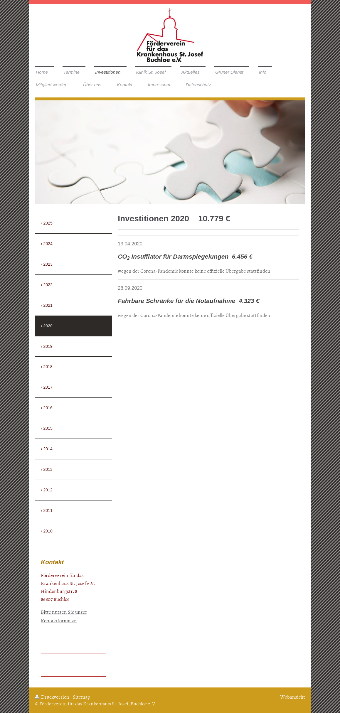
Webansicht (292, 696)
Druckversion (52, 696)
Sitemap (81, 696)
